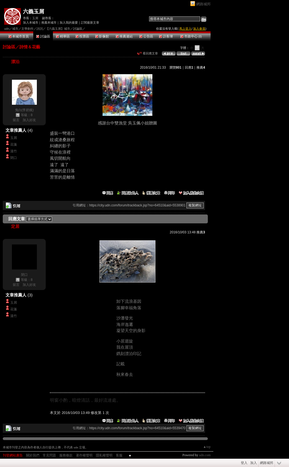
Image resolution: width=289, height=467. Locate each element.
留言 (16, 120)
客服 (119, 455)
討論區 (43, 36)
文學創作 (27, 28)
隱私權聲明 (104, 455)
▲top (207, 447)
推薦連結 (124, 36)
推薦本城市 (49, 22)
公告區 (146, 36)
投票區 (82, 36)
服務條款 (66, 455)
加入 (253, 463)
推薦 (200, 67)
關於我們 (32, 455)
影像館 (102, 36)
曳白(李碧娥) (24, 110)
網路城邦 (203, 4)
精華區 (63, 36)
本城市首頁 (19, 36)
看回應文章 (147, 53)
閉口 (13, 158)
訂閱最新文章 (90, 22)
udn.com (205, 455)
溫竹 (13, 151)
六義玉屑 (33, 11)
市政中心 (191, 36)
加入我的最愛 (69, 22)
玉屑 (35, 18)
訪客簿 (166, 36)
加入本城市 (30, 22)
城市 (15, 28)
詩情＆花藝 (29, 46)
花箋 (13, 144)
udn (6, 28)
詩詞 (40, 28)
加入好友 (29, 120)
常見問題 (49, 455)
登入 (244, 463)
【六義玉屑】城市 (58, 28)
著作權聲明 (84, 455)
